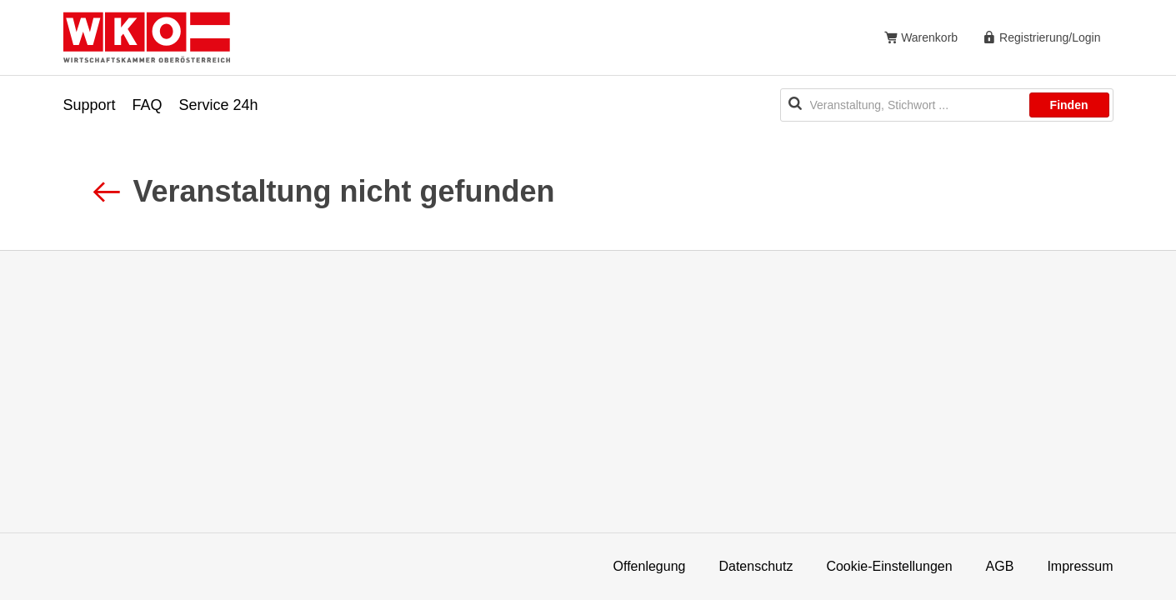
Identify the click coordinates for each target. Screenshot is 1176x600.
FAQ (148, 105)
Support (89, 105)
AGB (1000, 566)
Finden (1069, 105)
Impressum (1080, 566)
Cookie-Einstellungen (889, 566)
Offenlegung (649, 566)
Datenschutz (755, 566)
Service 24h (218, 105)
